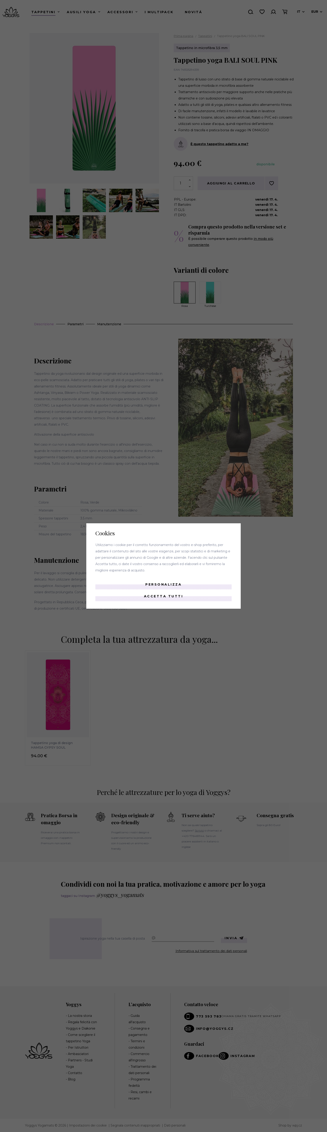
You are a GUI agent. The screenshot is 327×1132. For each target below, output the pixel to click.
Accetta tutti (163, 596)
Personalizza (163, 584)
